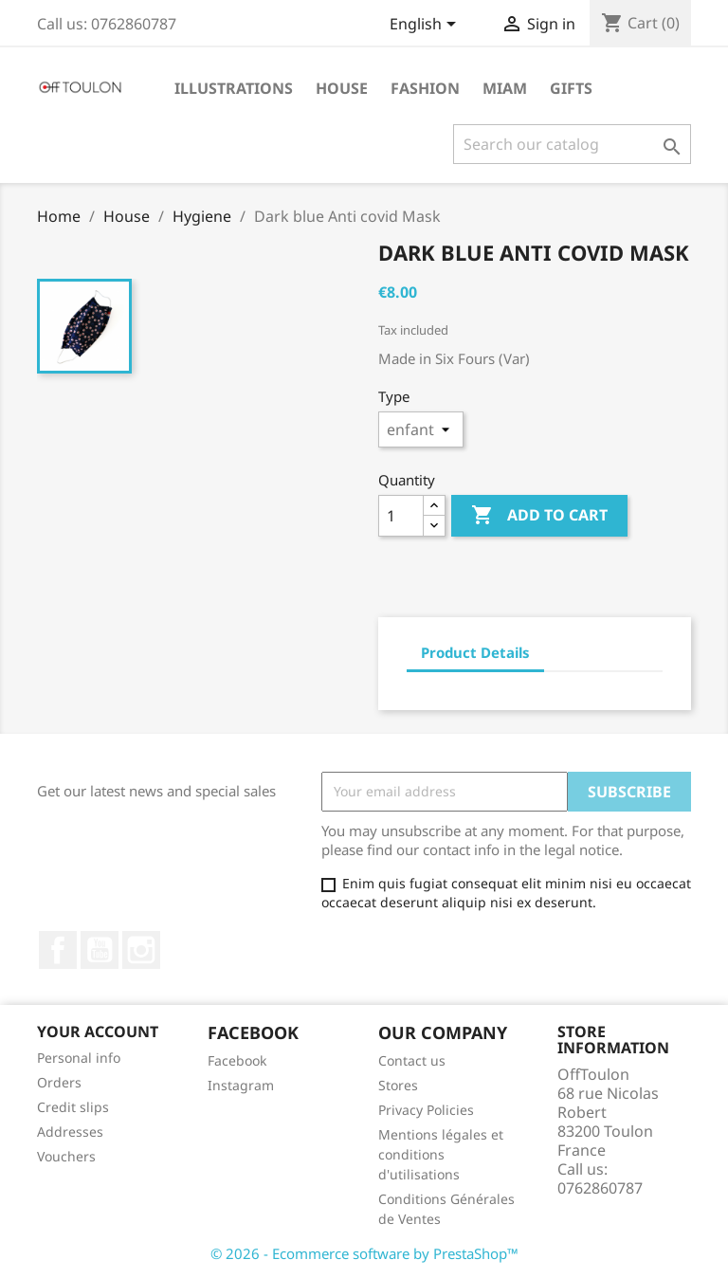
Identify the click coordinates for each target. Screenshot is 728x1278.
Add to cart (539, 515)
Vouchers (66, 1156)
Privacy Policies (426, 1110)
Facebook (58, 950)
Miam (504, 88)
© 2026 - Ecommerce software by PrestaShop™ (364, 1253)
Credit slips (73, 1107)
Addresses (70, 1132)
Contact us (412, 1060)
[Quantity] (401, 516)
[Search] (572, 144)
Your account (97, 1031)
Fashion (425, 88)
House (342, 88)
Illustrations (233, 88)
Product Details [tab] (475, 652)
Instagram (141, 950)
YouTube (99, 950)
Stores (398, 1085)
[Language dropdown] (426, 25)
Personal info (78, 1058)
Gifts (571, 88)
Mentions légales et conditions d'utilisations (440, 1154)
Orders (59, 1082)
